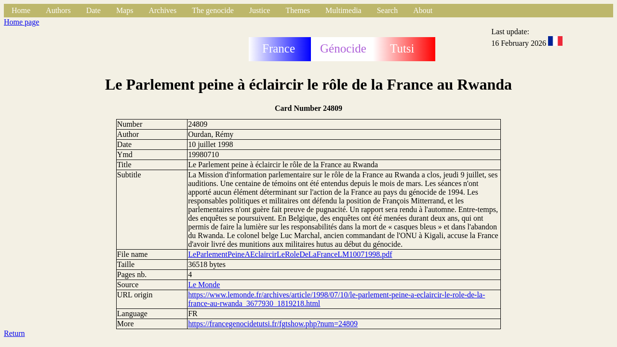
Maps (125, 10)
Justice (259, 10)
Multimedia (343, 10)
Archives (162, 10)
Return (14, 333)
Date (93, 10)
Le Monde (204, 284)
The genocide (213, 10)
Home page (21, 22)
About (422, 10)
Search (387, 10)
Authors (58, 10)
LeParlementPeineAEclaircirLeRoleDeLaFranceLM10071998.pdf (290, 254)
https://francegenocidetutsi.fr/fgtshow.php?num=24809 (273, 324)
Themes (297, 10)
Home (21, 10)
